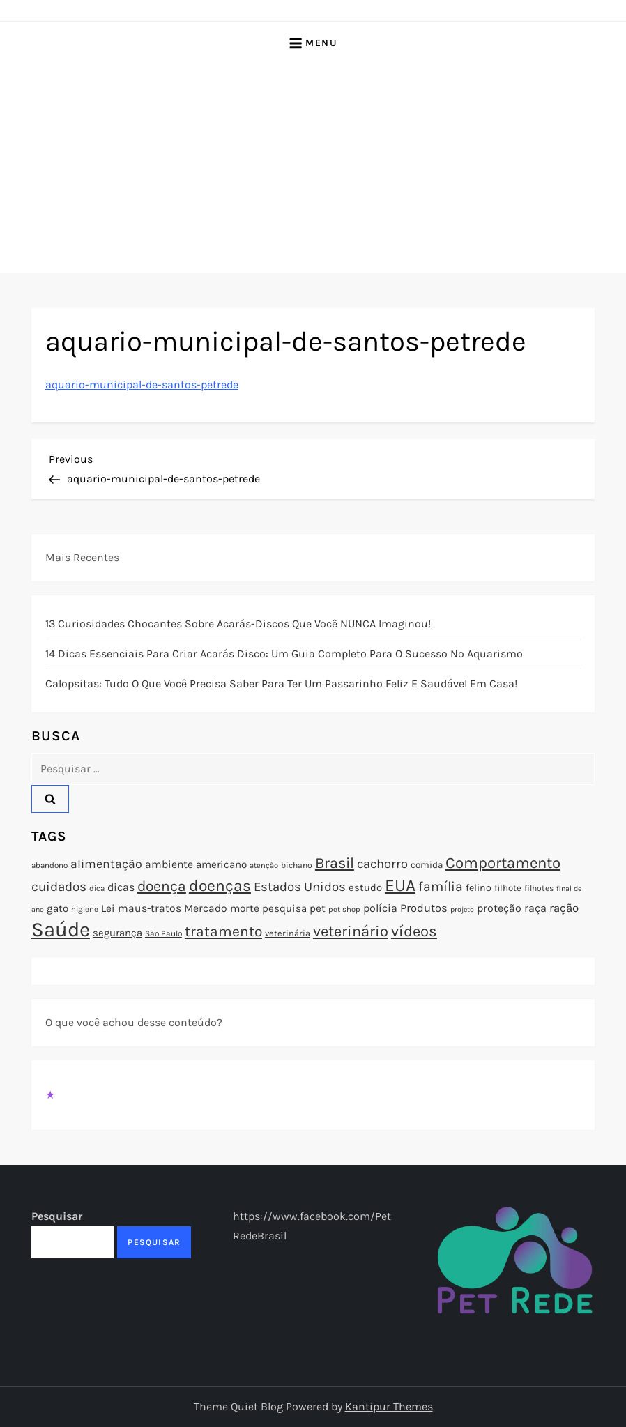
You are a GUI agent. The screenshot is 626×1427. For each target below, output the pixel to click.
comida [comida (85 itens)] (427, 865)
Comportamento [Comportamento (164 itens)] (502, 863)
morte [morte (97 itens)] (244, 908)
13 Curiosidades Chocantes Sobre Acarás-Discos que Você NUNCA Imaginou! (238, 623)
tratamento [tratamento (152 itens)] (223, 931)
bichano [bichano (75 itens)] (296, 865)
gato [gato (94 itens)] (57, 908)
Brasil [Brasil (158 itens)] (334, 862)
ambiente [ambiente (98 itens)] (169, 864)
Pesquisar (56, 1216)
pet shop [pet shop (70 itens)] (344, 909)
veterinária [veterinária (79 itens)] (287, 933)
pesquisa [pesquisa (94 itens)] (284, 908)
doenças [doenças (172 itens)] (220, 885)
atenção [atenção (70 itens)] (264, 865)
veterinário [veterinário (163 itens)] (350, 931)
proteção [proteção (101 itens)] (499, 908)
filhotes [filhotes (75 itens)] (539, 888)
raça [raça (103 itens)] (535, 908)
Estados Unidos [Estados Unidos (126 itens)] (300, 886)
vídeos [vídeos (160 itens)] (414, 931)
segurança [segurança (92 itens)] (117, 932)
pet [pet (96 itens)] (318, 908)
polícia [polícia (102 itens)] (380, 908)
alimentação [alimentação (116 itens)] (106, 864)
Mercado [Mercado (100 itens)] (205, 908)
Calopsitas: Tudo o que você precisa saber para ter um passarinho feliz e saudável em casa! (281, 683)
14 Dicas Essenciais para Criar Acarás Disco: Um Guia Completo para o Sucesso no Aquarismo (284, 653)
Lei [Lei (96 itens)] (108, 908)
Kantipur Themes (389, 1406)
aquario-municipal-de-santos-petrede (141, 384)
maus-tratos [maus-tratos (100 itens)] (149, 908)
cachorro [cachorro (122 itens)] (382, 863)
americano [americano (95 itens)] (221, 864)
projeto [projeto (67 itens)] (462, 909)
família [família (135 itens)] (440, 886)
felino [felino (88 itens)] (478, 888)
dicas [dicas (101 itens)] (121, 887)
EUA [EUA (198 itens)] (400, 885)
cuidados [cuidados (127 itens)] (58, 886)
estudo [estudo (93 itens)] (365, 887)
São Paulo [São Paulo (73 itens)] (163, 933)
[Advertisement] (313, 168)
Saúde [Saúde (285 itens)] (60, 929)
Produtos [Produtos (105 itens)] (424, 908)
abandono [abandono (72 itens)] (49, 865)
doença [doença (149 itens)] (161, 886)
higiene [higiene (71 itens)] (84, 909)
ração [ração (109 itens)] (564, 908)
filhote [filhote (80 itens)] (507, 888)
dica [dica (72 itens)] (97, 888)
